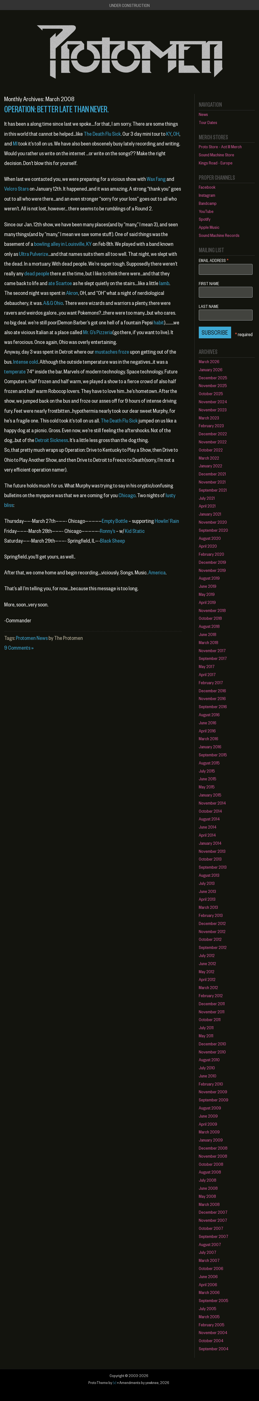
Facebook (207, 187)
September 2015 (213, 754)
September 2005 (213, 1300)
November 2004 (213, 1332)
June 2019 (207, 586)
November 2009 (213, 1091)
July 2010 (207, 1067)
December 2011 (212, 1003)
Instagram (207, 195)
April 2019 (207, 602)
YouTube (206, 211)
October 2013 (210, 858)
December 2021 (212, 473)
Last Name (209, 306)
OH (176, 133)
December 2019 (212, 562)
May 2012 (206, 971)
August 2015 (209, 762)
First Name (209, 283)
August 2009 (210, 1107)
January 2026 (210, 369)
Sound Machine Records (219, 235)
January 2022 (210, 465)
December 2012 (212, 923)
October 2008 (211, 1164)
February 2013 (211, 915)
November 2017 (212, 650)
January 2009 (211, 1139)
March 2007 (209, 1260)
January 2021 (210, 513)
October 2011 (210, 1019)
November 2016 (212, 698)
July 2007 (207, 1252)
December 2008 (213, 1147)
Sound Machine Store (216, 154)
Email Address (214, 260)
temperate (15, 371)
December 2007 (213, 1212)
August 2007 (210, 1244)
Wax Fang (156, 179)
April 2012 (207, 979)
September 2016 (213, 706)
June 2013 (207, 891)
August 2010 (209, 1059)
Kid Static (135, 531)
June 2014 (208, 826)
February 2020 (211, 554)
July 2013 (207, 883)
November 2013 (212, 851)
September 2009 (213, 1099)
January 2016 (210, 746)
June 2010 (207, 1075)
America (157, 572)
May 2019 (207, 594)
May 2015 (207, 786)
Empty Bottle (115, 521)
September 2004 (214, 1348)
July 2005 (207, 1308)
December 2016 (212, 690)
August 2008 (210, 1171)
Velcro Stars (16, 188)
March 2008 (209, 1204)
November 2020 (213, 522)
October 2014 (210, 811)
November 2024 (213, 401)
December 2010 (212, 1043)
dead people (36, 273)
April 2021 (207, 505)
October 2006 (211, 1268)
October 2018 (210, 618)
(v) (115, 1382)
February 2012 (211, 995)
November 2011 (211, 1011)
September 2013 (213, 867)
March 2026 (209, 361)
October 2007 (211, 1228)
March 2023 (209, 417)
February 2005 (211, 1324)
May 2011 (206, 1035)
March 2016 (208, 738)
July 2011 (206, 1027)
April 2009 (208, 1123)
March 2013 (208, 907)
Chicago (126, 495)
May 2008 (207, 1196)
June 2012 (207, 963)
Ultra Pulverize (33, 254)
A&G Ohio (53, 303)
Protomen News (32, 638)
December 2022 (213, 433)
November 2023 (213, 409)
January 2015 (210, 794)
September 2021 (213, 489)
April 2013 (207, 899)
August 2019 (209, 578)
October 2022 (211, 449)
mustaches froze (112, 351)
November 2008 (213, 1156)
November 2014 (212, 802)
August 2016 (209, 714)
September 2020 (213, 530)
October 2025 (211, 393)
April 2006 (208, 1284)
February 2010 (211, 1083)
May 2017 (207, 666)
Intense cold (25, 361)
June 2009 (208, 1115)
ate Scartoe (60, 283)
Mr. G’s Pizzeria (97, 332)
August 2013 (209, 875)
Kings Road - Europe (216, 162)
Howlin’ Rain (167, 521)
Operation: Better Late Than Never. (56, 108)
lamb (164, 283)
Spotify (204, 219)
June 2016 (207, 722)
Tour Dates (208, 122)
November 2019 (212, 570)
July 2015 (207, 770)
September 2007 (213, 1236)
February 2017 (211, 682)
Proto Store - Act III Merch (220, 146)
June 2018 (207, 634)
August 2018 (209, 626)
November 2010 (212, 1051)
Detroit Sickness (51, 440)
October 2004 (211, 1340)
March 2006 (209, 1292)
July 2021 (207, 498)
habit (159, 322)
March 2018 (208, 642)
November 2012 (212, 931)
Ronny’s (107, 531)
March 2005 (209, 1316)
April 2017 (207, 674)
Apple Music (209, 227)
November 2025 (213, 385)
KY (168, 133)
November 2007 (213, 1220)
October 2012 (210, 939)
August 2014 (209, 818)
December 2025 (213, 377)
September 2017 (213, 658)
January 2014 (210, 843)
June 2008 (208, 1188)
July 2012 (207, 955)
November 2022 (213, 441)
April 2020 (208, 545)
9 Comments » (19, 647)
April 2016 (207, 730)
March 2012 (208, 987)
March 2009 (209, 1131)
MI (15, 143)
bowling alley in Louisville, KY (63, 244)
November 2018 (212, 610)
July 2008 (207, 1180)
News (203, 114)
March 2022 (209, 457)
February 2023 (211, 425)
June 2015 (207, 778)
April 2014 (207, 834)
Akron (72, 293)
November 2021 (212, 481)
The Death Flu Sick (102, 133)
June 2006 (208, 1276)
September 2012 (213, 947)
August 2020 (210, 538)
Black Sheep (112, 540)
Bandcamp (208, 203)
